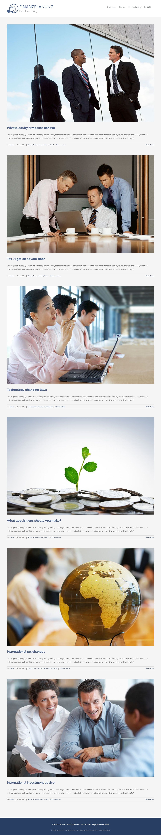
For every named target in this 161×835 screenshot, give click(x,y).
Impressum (84, 830)
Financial (31, 145)
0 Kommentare (61, 145)
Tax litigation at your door (26, 259)
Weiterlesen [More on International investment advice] (150, 799)
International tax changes (26, 651)
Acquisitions (32, 407)
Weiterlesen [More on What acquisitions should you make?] (150, 538)
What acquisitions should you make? (34, 520)
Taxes (46, 276)
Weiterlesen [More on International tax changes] (150, 669)
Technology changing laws (27, 390)
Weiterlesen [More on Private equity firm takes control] (150, 145)
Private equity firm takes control (31, 128)
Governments (39, 145)
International (49, 145)
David (12, 145)
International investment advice (31, 782)
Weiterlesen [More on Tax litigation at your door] (150, 276)
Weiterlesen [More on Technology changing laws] (150, 407)
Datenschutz (93, 830)
